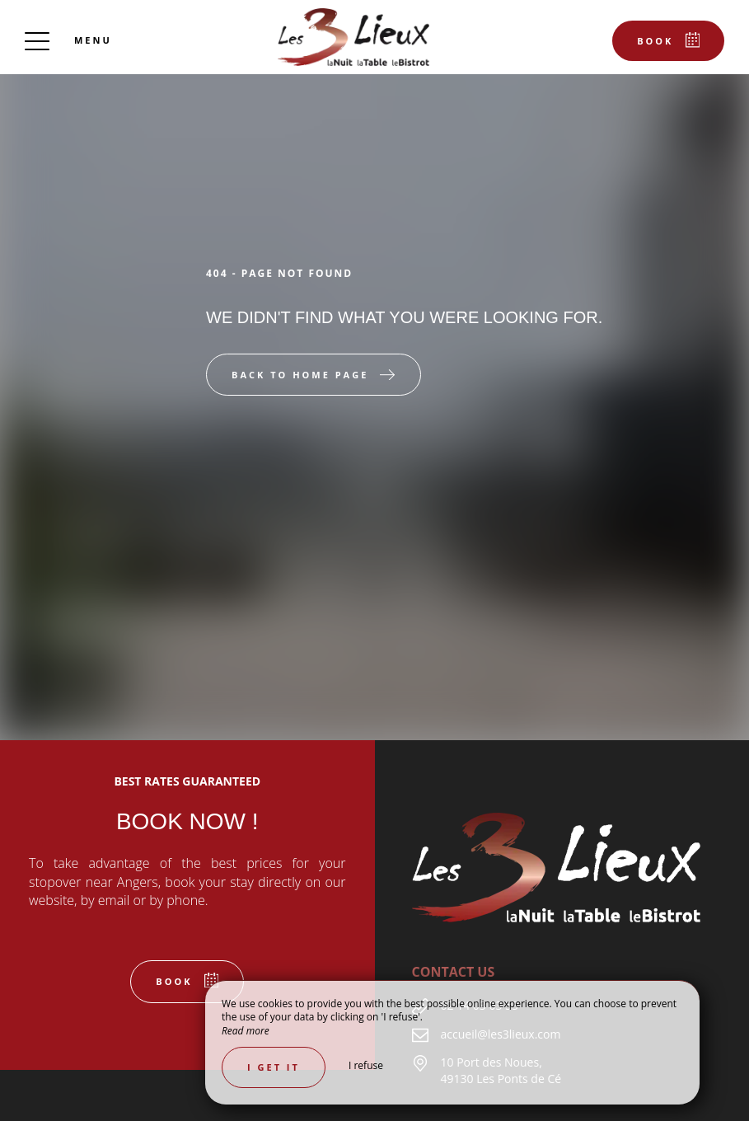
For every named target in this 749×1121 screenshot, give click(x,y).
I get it (273, 1067)
